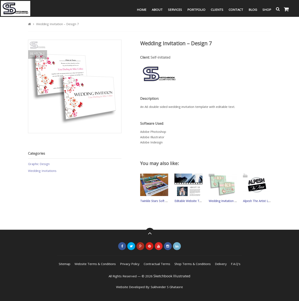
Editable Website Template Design (197, 201)
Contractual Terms (157, 264)
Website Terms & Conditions (95, 264)
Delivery (221, 264)
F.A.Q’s (235, 264)
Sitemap (64, 264)
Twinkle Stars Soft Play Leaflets (161, 201)
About (157, 9)
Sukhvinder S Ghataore (167, 287)
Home (141, 9)
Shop (266, 9)
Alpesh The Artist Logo (258, 201)
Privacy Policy (130, 264)
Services (175, 9)
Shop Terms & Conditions (192, 264)
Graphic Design (39, 164)
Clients (217, 9)
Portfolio (196, 9)
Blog (253, 9)
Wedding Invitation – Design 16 (229, 201)
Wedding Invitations (42, 171)
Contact (236, 9)
